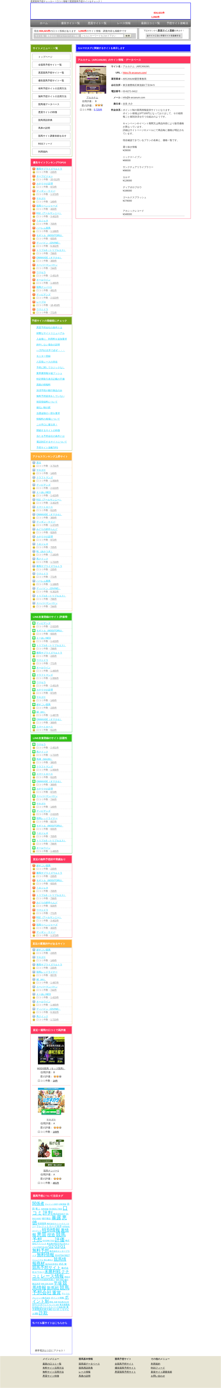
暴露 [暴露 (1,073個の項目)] (56, 1217)
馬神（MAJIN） (44, 759)
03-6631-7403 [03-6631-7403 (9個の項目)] (55, 1209)
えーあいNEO (43, 492)
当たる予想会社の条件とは (50, 436)
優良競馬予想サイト (125, 1367)
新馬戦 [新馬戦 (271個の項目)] (53, 1288)
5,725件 (98, 109)
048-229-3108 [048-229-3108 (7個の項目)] (47, 1284)
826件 (54, 532)
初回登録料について (47, 401)
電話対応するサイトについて (51, 441)
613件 (54, 510)
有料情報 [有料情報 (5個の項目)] (44, 1209)
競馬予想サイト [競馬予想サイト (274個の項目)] (46, 1267)
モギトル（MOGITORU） (49, 235)
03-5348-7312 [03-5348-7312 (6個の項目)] (48, 1241)
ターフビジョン (44, 176)
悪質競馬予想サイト (125, 1372)
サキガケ (41, 198)
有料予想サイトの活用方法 (52, 88)
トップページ (45, 56)
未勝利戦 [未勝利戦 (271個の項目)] (52, 1271)
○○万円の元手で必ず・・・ (50, 350)
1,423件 (55, 495)
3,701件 (55, 465)
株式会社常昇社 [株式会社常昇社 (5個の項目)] (51, 1264)
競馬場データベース (48, 104)
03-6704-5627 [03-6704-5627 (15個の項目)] (62, 1255)
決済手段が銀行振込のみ (49, 390)
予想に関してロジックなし (50, 367)
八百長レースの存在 (47, 361)
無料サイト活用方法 (53, 1372)
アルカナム (92, 97)
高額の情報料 (43, 384)
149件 (54, 201)
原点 (38, 462)
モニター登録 (43, 356)
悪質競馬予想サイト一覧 (51, 72)
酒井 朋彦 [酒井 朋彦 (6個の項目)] (60, 1280)
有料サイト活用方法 (53, 1367)
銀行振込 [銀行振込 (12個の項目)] (46, 1218)
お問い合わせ (158, 1376)
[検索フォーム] (102, 35)
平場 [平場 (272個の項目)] (58, 1283)
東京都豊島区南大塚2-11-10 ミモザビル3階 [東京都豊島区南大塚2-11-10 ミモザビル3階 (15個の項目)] (50, 1310)
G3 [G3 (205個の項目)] (57, 1246)
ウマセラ (41, 272)
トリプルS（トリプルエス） (51, 250)
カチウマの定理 (44, 183)
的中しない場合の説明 (48, 344)
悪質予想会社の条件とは (49, 327)
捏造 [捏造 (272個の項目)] (51, 1235)
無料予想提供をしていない (50, 396)
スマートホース (44, 507)
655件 (54, 238)
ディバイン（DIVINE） (48, 242)
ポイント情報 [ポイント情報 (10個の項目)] (57, 1298)
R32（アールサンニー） (49, 213)
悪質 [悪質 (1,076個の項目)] (41, 1234)
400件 (54, 209)
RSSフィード (45, 143)
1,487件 (55, 715)
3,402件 (55, 216)
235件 (54, 172)
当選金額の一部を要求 (48, 413)
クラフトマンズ (44, 477)
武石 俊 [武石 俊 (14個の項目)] (63, 1264)
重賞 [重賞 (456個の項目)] (56, 1292)
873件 (54, 186)
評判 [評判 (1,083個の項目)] (48, 1213)
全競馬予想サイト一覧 (50, 64)
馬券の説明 (44, 128)
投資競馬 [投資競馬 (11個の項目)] (42, 1223)
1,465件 (55, 283)
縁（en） (41, 712)
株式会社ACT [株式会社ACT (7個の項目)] (59, 1214)
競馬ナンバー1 (44, 287)
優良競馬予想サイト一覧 (51, 80)
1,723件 (55, 562)
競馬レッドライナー (47, 818)
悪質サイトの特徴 (47, 112)
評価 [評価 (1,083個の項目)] (60, 1239)
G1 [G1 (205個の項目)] (62, 1246)
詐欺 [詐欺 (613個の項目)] (43, 1312)
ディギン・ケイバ (45, 191)
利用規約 (43, 151)
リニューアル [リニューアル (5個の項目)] (37, 1260)
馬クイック (42, 558)
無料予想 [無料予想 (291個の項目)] (40, 1250)
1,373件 (55, 194)
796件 (54, 253)
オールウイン (43, 279)
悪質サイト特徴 (51, 1376)
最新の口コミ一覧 (52, 1363)
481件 (54, 290)
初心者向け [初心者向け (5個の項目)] (48, 1260)
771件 (54, 312)
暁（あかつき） (44, 551)
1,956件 (55, 480)
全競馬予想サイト (124, 1363)
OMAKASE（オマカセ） (49, 257)
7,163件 (55, 554)
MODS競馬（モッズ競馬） (51, 1068)
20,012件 (55, 179)
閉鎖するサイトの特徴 (48, 430)
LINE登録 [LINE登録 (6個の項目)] (62, 1204)
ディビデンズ (43, 294)
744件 (54, 268)
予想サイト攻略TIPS (47, 447)
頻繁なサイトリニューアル (50, 333)
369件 (54, 260)
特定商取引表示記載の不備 (50, 379)
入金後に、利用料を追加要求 (51, 339)
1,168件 (55, 231)
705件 (54, 223)
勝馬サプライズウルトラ (49, 168)
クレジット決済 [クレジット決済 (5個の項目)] (51, 1204)
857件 (54, 821)
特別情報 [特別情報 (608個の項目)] (51, 1230)
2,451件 (55, 275)
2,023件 (55, 297)
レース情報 (84, 1372)
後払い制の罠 (43, 407)
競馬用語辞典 (45, 120)
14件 (55, 1080)
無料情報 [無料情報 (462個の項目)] (45, 1254)
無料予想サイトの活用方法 (52, 96)
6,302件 (55, 246)
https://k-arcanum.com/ (135, 72)
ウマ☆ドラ (42, 309)
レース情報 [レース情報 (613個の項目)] (52, 1276)
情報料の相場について (48, 419)
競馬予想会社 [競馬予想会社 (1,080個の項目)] (50, 1290)
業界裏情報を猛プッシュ (49, 373)
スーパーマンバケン (47, 265)
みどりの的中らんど (47, 529)
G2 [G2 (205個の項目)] (51, 1246)
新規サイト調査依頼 (161, 1372)
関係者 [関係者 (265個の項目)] (38, 1203)
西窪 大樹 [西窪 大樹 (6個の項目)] (53, 1302)
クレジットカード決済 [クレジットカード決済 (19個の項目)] (49, 1226)
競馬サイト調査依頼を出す (52, 135)
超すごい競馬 (43, 704)
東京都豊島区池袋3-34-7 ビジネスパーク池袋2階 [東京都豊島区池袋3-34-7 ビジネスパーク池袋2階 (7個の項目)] (51, 1305)
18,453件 (55, 305)
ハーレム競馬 (43, 228)
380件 (54, 762)
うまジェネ (42, 220)
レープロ (41, 302)
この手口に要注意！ (47, 424)
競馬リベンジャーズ (47, 205)
